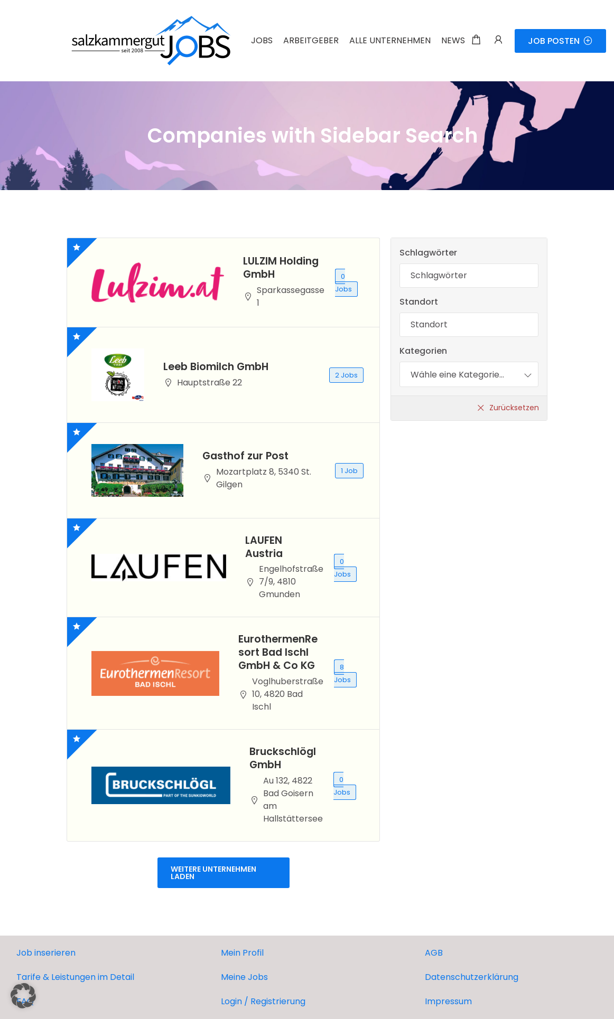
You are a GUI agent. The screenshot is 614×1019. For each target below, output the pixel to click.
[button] (23, 996)
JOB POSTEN (560, 41)
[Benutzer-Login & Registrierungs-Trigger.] (498, 41)
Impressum (448, 1001)
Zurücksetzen (514, 407)
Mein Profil (242, 953)
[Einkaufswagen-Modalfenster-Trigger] (476, 41)
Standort (418, 302)
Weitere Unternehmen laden (213, 873)
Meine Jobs (244, 977)
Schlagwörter (428, 253)
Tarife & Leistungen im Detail (75, 977)
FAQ (25, 1001)
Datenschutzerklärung (471, 977)
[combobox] (468, 374)
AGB (434, 953)
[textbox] (457, 374)
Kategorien (423, 351)
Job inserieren (46, 953)
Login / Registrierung (263, 1001)
